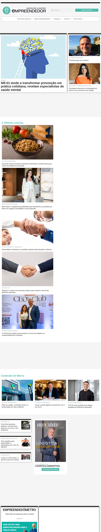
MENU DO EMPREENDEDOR (43, 19)
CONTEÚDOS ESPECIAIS (24, 19)
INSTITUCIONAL (79, 19)
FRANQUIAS (58, 19)
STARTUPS (68, 19)
